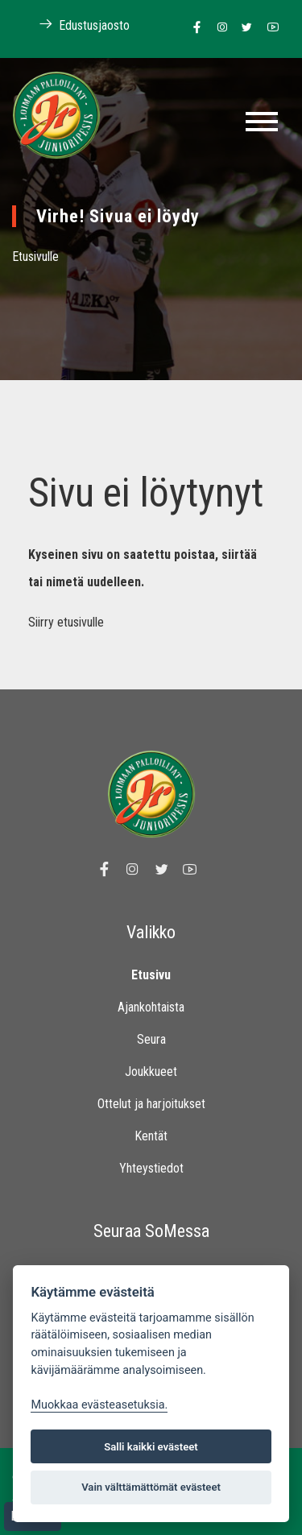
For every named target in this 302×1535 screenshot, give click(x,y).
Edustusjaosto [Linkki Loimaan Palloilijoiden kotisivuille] (76, 24)
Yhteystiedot (151, 1168)
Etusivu (151, 975)
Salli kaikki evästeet (151, 1447)
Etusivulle (35, 256)
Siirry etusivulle (66, 622)
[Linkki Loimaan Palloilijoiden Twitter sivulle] (243, 28)
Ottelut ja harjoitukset (151, 1103)
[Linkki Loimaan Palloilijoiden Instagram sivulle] (218, 28)
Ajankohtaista (151, 1007)
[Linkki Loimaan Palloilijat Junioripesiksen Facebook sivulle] (193, 28)
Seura (151, 1039)
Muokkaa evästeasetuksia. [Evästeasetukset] (99, 1405)
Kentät (151, 1136)
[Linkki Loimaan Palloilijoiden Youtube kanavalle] (268, 28)
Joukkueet (151, 1071)
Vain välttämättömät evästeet (151, 1487)
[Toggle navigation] (262, 121)
